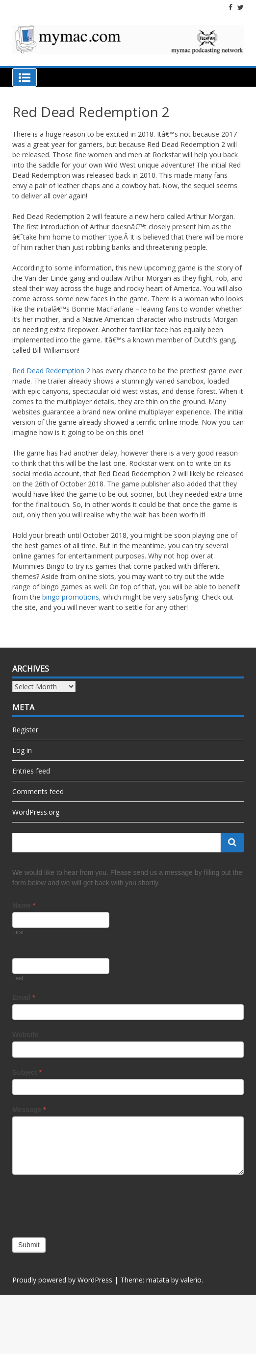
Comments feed (38, 791)
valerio (191, 1279)
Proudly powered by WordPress (62, 1279)
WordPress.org (35, 812)
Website (25, 1035)
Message (29, 1109)
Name (23, 905)
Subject (27, 1072)
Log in (22, 750)
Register (25, 729)
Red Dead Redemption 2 (51, 370)
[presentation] (86, 1204)
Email (23, 997)
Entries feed (31, 770)
